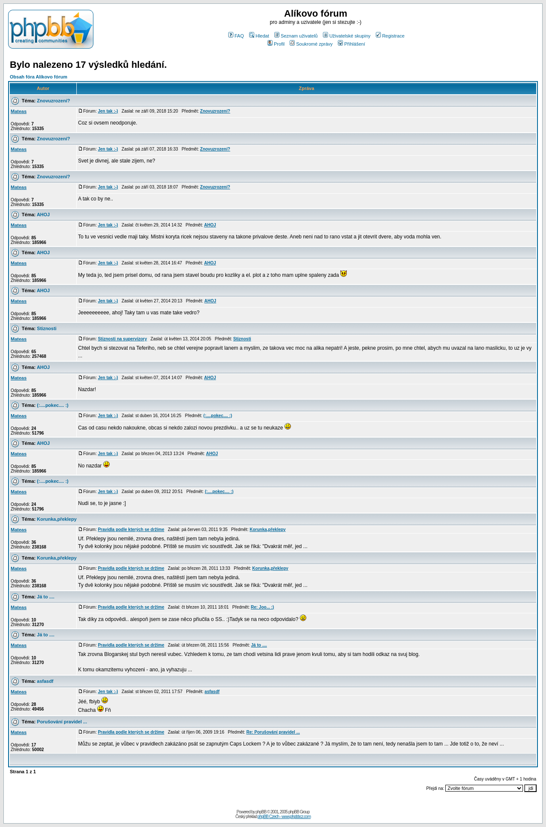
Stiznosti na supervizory (122, 339)
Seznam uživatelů (296, 35)
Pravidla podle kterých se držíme (131, 529)
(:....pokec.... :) (53, 405)
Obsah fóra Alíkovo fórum (38, 76)
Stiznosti (47, 328)
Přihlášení (351, 43)
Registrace (390, 35)
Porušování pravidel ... (62, 721)
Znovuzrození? (53, 100)
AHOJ (43, 214)
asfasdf (45, 681)
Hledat (259, 35)
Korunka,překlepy (57, 519)
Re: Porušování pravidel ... (273, 732)
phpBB (261, 812)
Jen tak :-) (108, 111)
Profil (276, 43)
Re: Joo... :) (262, 607)
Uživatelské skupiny (347, 35)
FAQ (236, 35)
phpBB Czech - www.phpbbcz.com (284, 816)
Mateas (18, 111)
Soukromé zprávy (311, 43)
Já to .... (46, 596)
